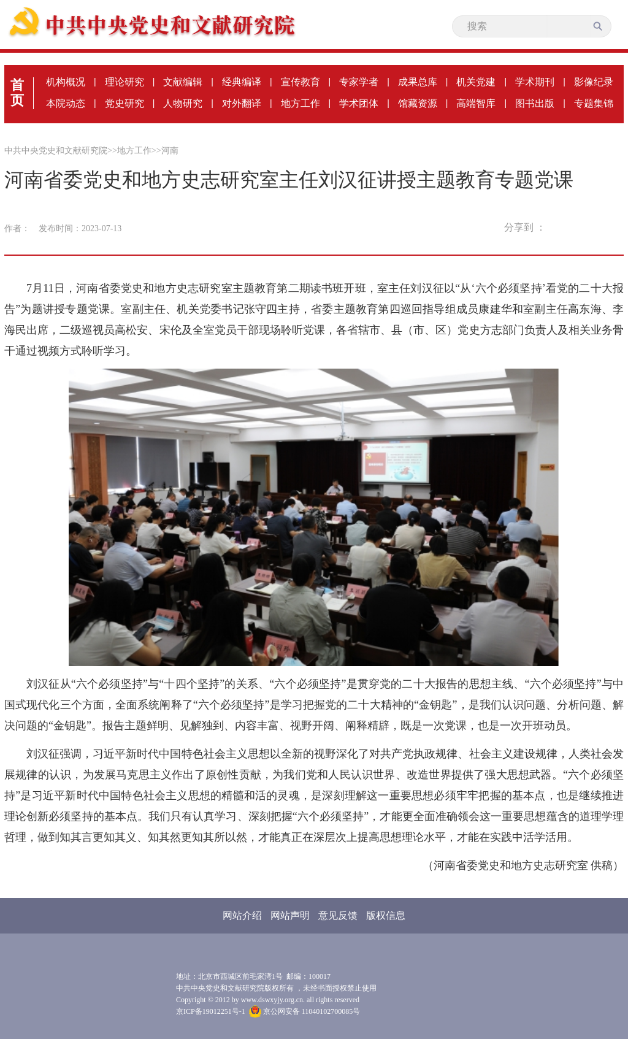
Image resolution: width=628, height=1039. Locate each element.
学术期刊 (534, 82)
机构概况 (65, 82)
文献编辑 (182, 82)
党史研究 (124, 103)
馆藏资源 (417, 103)
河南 (169, 150)
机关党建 (476, 82)
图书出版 (534, 103)
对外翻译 (241, 103)
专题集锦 (593, 103)
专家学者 (358, 82)
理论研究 (124, 82)
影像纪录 (593, 82)
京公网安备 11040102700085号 (305, 1011)
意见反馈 (338, 915)
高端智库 (476, 103)
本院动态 (65, 103)
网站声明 (290, 915)
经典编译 (241, 82)
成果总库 (417, 82)
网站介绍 (242, 915)
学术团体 (358, 103)
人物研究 (182, 103)
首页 (17, 92)
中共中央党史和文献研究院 (55, 150)
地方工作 (300, 103)
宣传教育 (300, 82)
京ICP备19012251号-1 (210, 1011)
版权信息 (385, 915)
